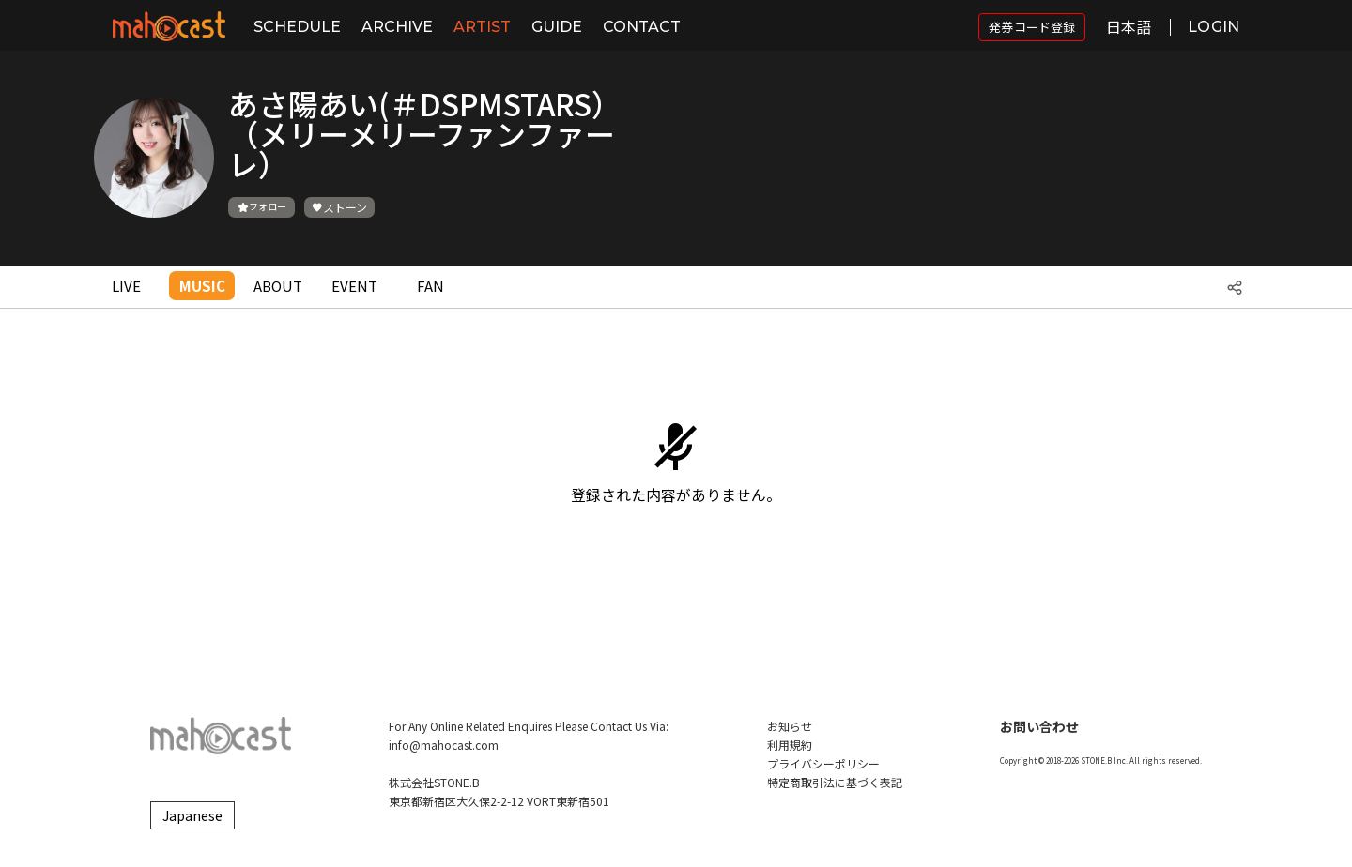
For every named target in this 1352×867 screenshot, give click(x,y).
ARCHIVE (397, 27)
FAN (430, 286)
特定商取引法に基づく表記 (834, 782)
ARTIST (482, 27)
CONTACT (642, 27)
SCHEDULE (297, 27)
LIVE (126, 286)
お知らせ (789, 726)
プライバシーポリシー (823, 763)
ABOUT (278, 286)
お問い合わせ (1039, 726)
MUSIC (202, 286)
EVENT (354, 286)
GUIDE (556, 27)
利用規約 (789, 745)
